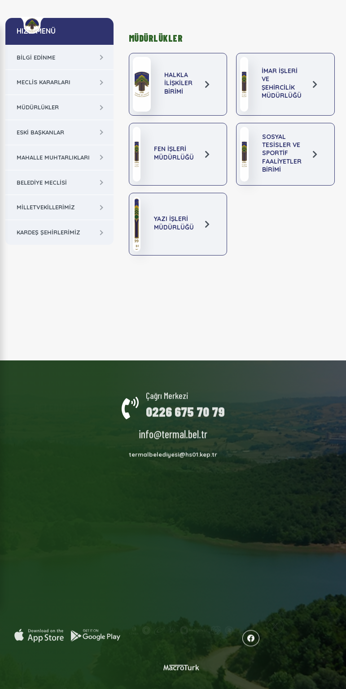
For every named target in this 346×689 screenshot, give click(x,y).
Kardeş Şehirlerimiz (48, 232)
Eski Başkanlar (40, 132)
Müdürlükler (38, 107)
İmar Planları (171, 442)
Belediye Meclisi (42, 182)
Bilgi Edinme (36, 57)
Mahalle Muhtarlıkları (53, 157)
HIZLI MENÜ (36, 30)
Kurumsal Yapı (58, 431)
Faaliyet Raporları (163, 430)
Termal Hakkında (106, 433)
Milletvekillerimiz (46, 207)
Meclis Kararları (43, 82)
